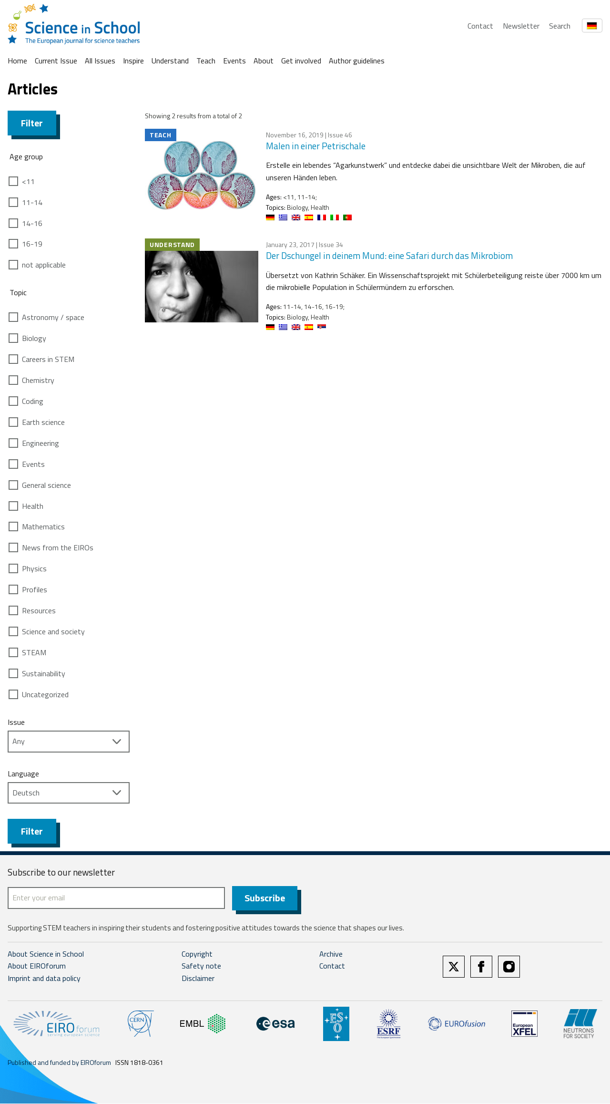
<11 (28, 181)
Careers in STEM (48, 359)
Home (17, 60)
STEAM (34, 652)
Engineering (40, 443)
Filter (32, 122)
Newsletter (521, 25)
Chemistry (38, 380)
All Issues (100, 60)
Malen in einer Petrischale (316, 146)
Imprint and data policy (44, 978)
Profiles (34, 589)
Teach (205, 60)
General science (46, 485)
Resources (39, 610)
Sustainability (43, 673)
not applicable (44, 264)
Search (559, 25)
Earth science (43, 422)
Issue (16, 722)
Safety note (201, 966)
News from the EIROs (57, 547)
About (264, 60)
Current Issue (56, 60)
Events (234, 60)
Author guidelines (357, 60)
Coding (32, 401)
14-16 (32, 223)
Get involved (301, 60)
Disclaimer (198, 978)
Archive (331, 954)
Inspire (133, 60)
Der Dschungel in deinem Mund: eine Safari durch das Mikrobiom (389, 255)
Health (32, 506)
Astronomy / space (53, 317)
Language (23, 773)
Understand (170, 60)
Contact (480, 25)
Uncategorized (45, 694)
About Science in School (46, 954)
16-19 (32, 243)
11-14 (32, 202)
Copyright (197, 954)
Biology (34, 338)
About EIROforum (37, 966)
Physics (34, 568)
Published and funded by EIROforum (59, 1063)
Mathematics (43, 526)
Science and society (53, 631)
